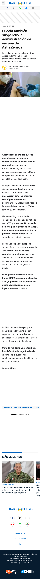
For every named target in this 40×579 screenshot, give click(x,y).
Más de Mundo (12, 456)
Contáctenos (20, 533)
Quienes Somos (20, 539)
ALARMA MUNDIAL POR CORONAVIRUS (18, 407)
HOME (4, 26)
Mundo (11, 26)
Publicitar (20, 544)
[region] (20, 18)
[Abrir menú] (3, 3)
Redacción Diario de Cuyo (20, 66)
